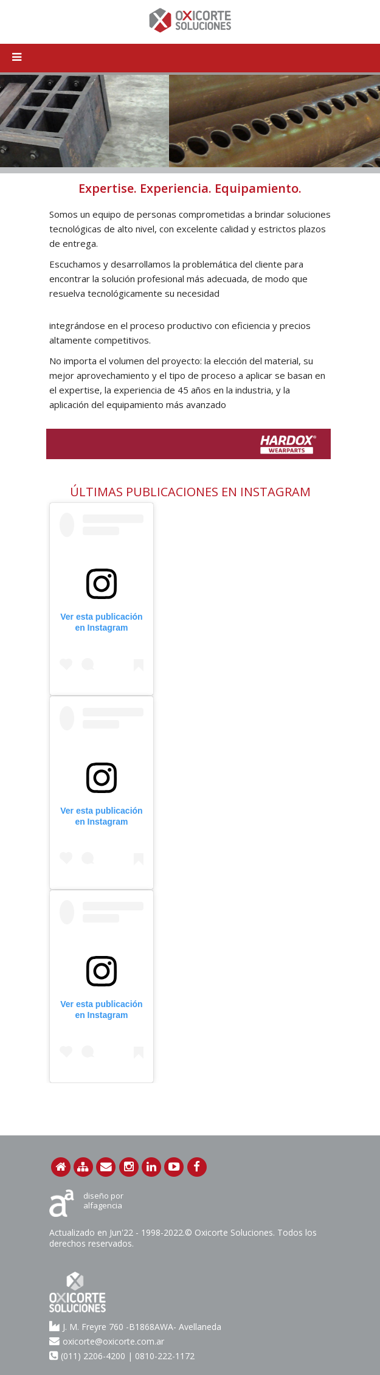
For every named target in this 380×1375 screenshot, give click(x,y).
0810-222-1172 (165, 1356)
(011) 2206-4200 (93, 1356)
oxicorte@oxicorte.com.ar (106, 1340)
